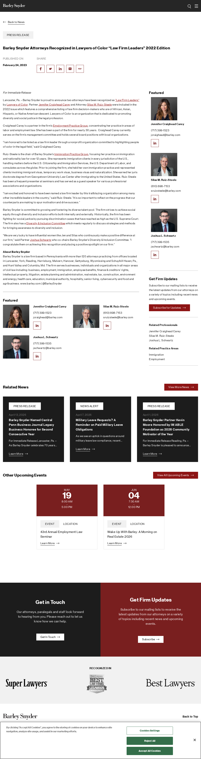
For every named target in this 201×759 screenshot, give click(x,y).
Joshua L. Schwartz (45, 337)
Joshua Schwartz (40, 239)
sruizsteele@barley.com (118, 317)
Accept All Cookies (150, 750)
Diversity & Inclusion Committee (45, 223)
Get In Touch (50, 636)
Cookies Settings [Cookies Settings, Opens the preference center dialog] (150, 730)
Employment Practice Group (70, 125)
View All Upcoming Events (175, 475)
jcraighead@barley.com (48, 317)
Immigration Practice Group (71, 154)
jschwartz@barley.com (47, 348)
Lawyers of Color (17, 104)
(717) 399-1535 (42, 343)
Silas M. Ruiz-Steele (99, 104)
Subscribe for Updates (169, 307)
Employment (157, 359)
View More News (181, 387)
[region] (100, 740)
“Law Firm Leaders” (127, 100)
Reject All (149, 740)
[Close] (194, 740)
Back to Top (190, 716)
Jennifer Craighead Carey (54, 104)
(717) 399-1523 (42, 312)
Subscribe (150, 639)
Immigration (156, 354)
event (50, 523)
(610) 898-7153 (112, 312)
